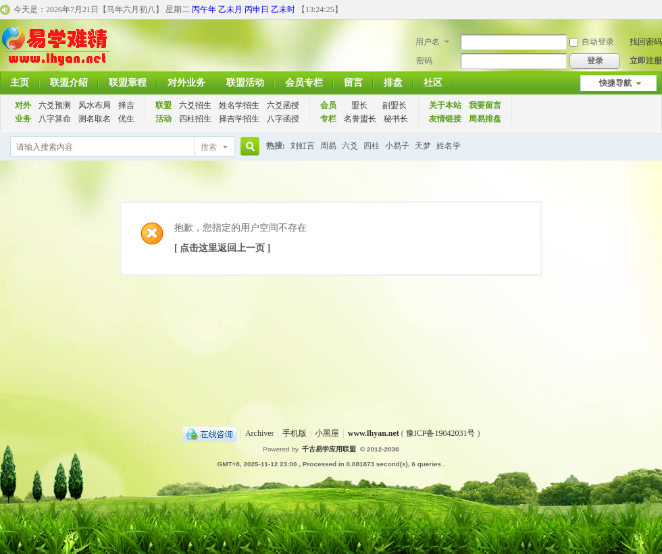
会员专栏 (304, 83)
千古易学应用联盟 (329, 449)
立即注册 (646, 60)
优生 (126, 118)
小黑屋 (327, 433)
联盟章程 (128, 83)
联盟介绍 (69, 83)
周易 (328, 145)
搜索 (209, 147)
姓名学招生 (239, 105)
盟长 (359, 105)
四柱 (371, 145)
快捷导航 (615, 83)
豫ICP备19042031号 (441, 433)
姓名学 (448, 145)
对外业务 (186, 83)
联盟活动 (245, 83)
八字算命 (55, 118)
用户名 (427, 42)
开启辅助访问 (658, 9)
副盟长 (394, 105)
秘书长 (396, 118)
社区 (433, 83)
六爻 (350, 145)
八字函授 (283, 118)
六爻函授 (283, 105)
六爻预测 (55, 105)
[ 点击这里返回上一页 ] (222, 248)
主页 (19, 83)
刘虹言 (302, 145)
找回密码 (646, 42)
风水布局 (94, 105)
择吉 (126, 105)
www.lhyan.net (373, 433)
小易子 (397, 145)
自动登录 (591, 42)
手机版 (294, 433)
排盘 (393, 83)
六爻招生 (195, 105)
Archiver (259, 433)
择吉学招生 (239, 118)
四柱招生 (195, 118)
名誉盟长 (360, 118)
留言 (353, 83)
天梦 (423, 145)
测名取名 (94, 118)
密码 (424, 60)
